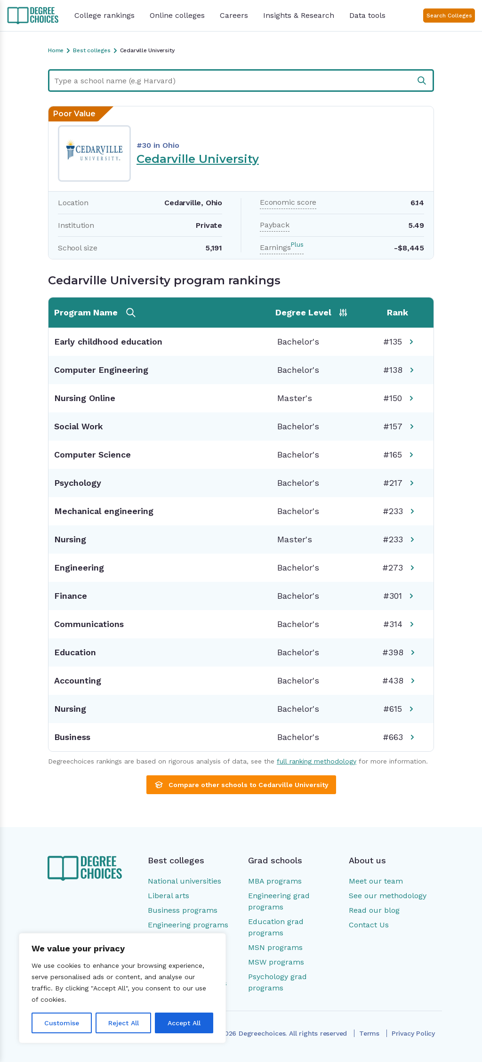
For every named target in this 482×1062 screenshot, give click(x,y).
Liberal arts (168, 895)
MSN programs (275, 947)
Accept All (184, 1023)
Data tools (367, 15)
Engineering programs (188, 924)
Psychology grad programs (277, 982)
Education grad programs (276, 927)
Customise (61, 1023)
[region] (122, 988)
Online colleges (177, 15)
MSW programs (276, 961)
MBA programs (275, 881)
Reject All (123, 1023)
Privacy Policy (413, 1033)
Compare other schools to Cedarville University (241, 784)
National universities (184, 881)
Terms (369, 1033)
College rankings (104, 15)
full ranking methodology (316, 761)
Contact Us (369, 924)
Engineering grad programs (279, 901)
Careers (234, 15)
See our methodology (387, 895)
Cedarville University (198, 159)
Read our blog (374, 910)
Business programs (182, 910)
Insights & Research (298, 15)
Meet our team (376, 881)
